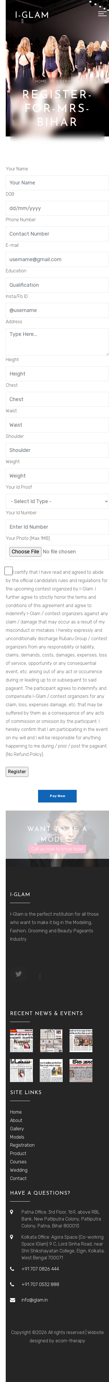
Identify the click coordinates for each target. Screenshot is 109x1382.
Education (16, 271)
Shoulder (15, 436)
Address (14, 321)
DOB (10, 194)
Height (12, 359)
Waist (11, 410)
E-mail (12, 245)
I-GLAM (32, 15)
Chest (12, 385)
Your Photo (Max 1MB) (28, 538)
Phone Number (21, 219)
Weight (13, 461)
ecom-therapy (70, 1340)
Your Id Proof (19, 487)
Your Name (17, 169)
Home (41, 81)
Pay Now (57, 796)
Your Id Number (21, 512)
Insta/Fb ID (17, 296)
